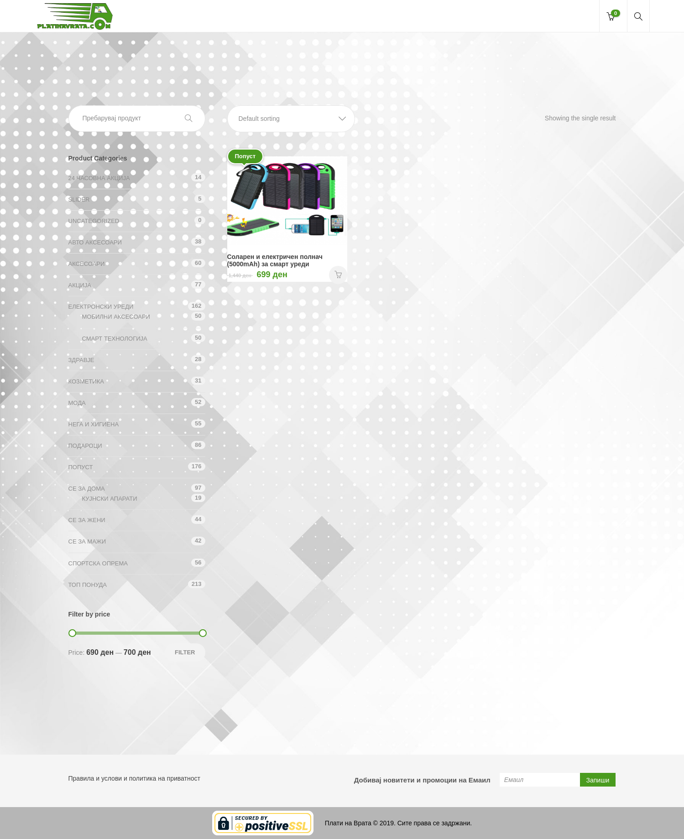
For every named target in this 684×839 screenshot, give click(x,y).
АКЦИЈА (79, 285)
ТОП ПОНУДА (87, 584)
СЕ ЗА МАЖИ (87, 541)
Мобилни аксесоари (116, 316)
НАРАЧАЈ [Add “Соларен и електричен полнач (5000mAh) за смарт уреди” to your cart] (338, 275)
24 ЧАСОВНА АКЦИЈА (99, 178)
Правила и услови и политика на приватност (134, 778)
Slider (79, 199)
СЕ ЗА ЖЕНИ (86, 520)
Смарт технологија (114, 338)
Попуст (80, 467)
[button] (291, 118)
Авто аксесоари (95, 242)
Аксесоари (86, 263)
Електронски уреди (101, 306)
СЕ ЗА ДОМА (86, 488)
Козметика (86, 381)
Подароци (85, 445)
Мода (77, 402)
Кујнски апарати (109, 498)
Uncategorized (94, 221)
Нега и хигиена (93, 424)
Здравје (81, 360)
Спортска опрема (98, 563)
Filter (185, 652)
